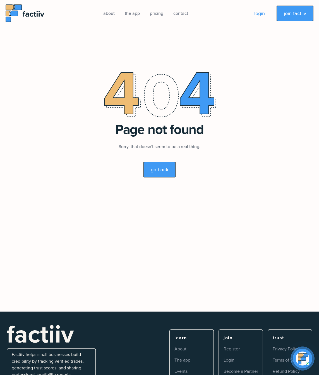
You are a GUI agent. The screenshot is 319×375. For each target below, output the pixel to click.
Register (232, 349)
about (109, 13)
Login (229, 360)
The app (182, 360)
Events (181, 371)
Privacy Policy (286, 349)
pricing (156, 13)
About (180, 349)
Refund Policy (286, 371)
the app (132, 13)
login (259, 13)
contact (180, 13)
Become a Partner (241, 371)
